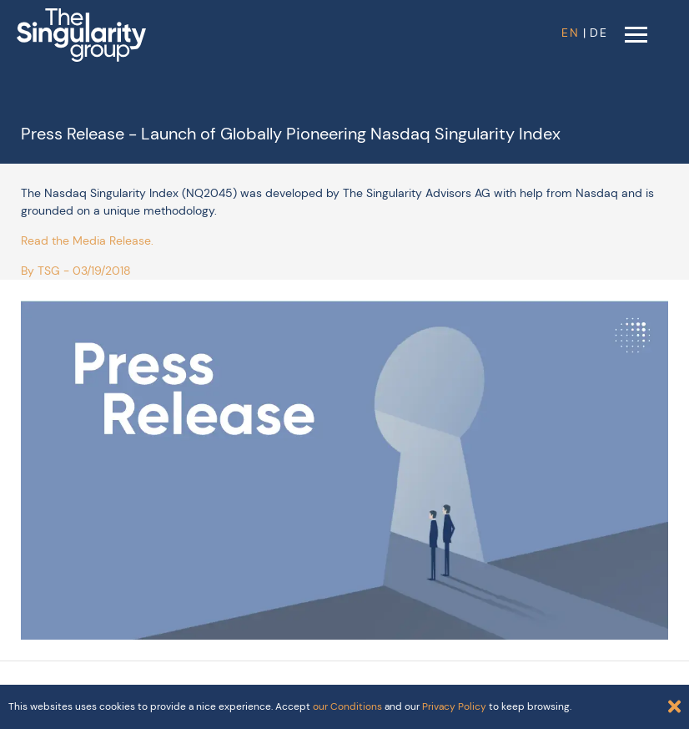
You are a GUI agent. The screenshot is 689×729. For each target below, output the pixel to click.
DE (599, 32)
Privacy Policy (454, 706)
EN (570, 32)
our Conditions (347, 706)
